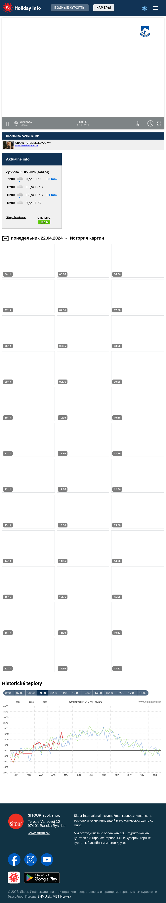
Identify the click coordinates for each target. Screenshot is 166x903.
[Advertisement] (115, 191)
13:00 (87, 693)
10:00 (53, 693)
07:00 (19, 693)
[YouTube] (47, 860)
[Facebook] (14, 860)
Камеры (104, 7)
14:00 (98, 693)
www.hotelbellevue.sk (26, 145)
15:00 (109, 693)
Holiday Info (18, 5)
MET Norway (62, 896)
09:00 (42, 693)
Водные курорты (69, 7)
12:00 (75, 693)
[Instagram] (30, 860)
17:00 (131, 693)
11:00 (64, 693)
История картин (87, 238)
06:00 (8, 693)
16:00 (120, 693)
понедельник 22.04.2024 (39, 238)
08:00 (31, 693)
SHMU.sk (44, 896)
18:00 (142, 693)
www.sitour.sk (39, 833)
